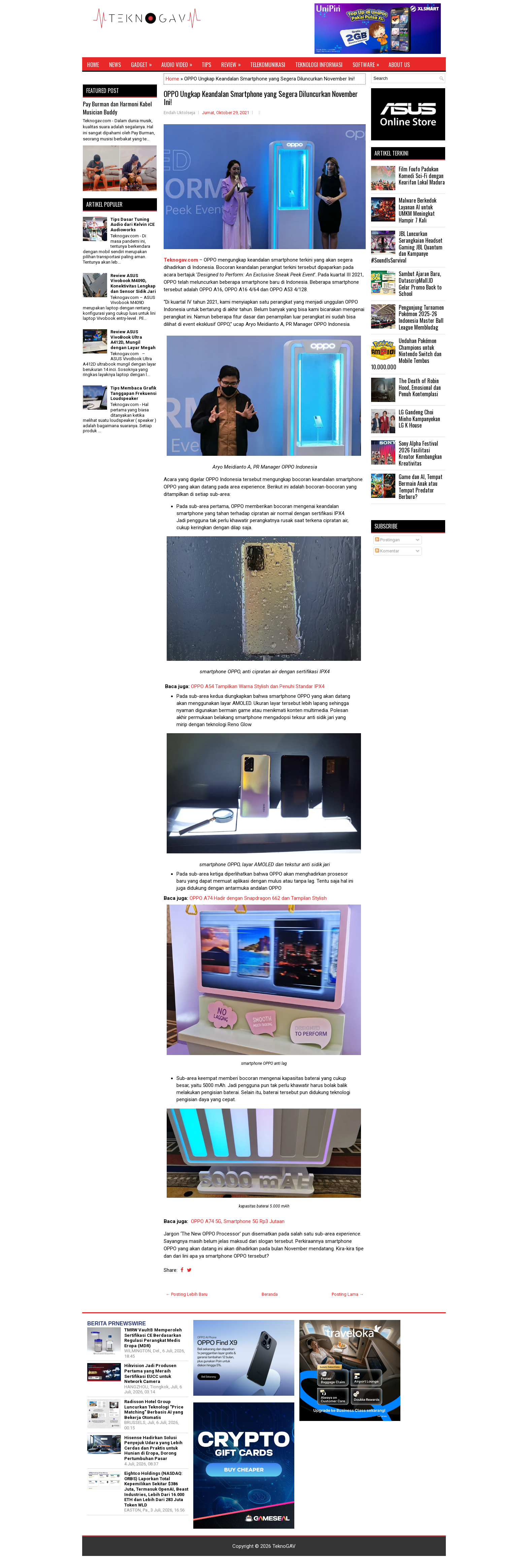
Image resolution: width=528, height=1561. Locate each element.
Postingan (387, 539)
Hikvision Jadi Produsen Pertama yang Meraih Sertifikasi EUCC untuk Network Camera (150, 1373)
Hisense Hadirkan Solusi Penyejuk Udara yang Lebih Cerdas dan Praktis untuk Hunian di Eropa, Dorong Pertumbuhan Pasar (153, 1448)
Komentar (387, 550)
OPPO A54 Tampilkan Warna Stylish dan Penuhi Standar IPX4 (257, 686)
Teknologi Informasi (318, 65)
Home (93, 65)
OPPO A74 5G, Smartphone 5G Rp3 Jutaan (238, 1221)
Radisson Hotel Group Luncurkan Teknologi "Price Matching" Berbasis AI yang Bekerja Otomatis (154, 1409)
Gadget (143, 63)
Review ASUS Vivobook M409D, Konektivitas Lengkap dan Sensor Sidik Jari (133, 283)
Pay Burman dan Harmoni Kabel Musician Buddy (117, 108)
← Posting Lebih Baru (186, 1294)
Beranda (270, 1294)
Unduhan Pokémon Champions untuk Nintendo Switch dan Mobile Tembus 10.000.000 (406, 354)
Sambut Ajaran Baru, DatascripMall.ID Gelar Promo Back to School (420, 284)
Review (233, 63)
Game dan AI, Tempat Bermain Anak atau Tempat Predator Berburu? (420, 487)
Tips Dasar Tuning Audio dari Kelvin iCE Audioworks (132, 224)
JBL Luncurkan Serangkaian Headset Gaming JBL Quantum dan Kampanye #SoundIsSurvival (406, 247)
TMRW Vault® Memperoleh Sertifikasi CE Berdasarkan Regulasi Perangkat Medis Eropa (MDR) (153, 1337)
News (115, 65)
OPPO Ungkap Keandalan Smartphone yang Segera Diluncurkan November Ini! (261, 98)
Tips (206, 65)
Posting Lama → (348, 1294)
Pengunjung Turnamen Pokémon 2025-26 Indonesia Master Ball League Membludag (421, 317)
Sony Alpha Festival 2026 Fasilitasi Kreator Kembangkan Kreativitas (420, 453)
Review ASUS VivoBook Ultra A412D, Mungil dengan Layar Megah (133, 339)
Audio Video (179, 63)
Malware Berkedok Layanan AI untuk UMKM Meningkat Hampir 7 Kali (417, 210)
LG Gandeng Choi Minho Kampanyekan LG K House (419, 418)
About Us (399, 65)
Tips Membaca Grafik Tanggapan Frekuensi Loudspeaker (133, 393)
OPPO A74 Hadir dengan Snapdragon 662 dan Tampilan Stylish (258, 898)
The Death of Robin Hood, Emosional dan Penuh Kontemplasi (420, 387)
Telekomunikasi (267, 65)
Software (368, 63)
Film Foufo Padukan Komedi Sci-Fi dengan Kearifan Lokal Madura (422, 175)
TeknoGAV (284, 1546)
